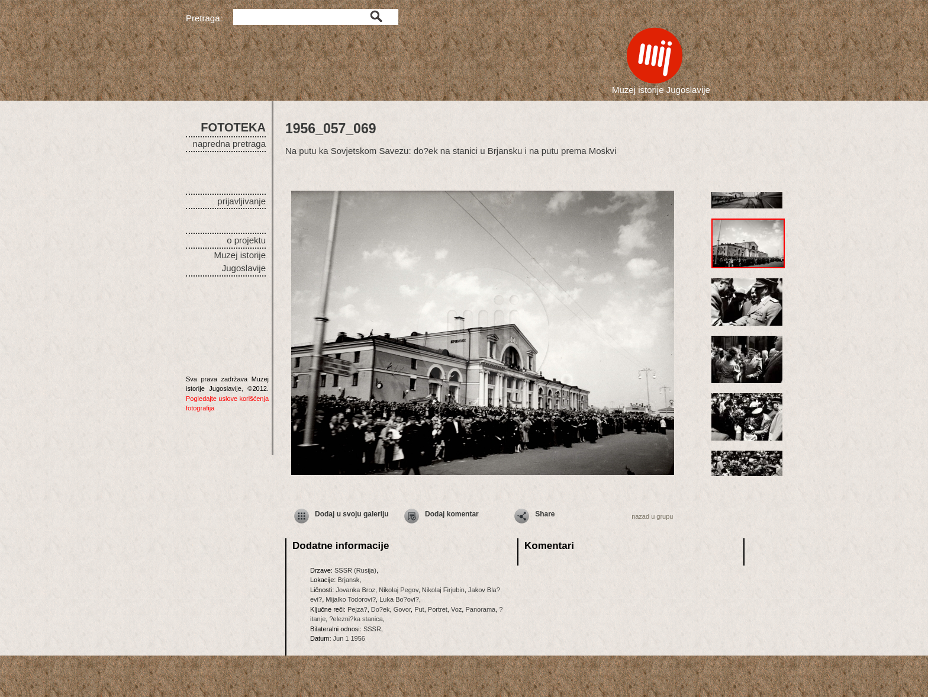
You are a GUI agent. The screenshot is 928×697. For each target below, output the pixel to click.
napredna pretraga (229, 144)
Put (419, 609)
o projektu (246, 240)
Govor (402, 609)
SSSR (372, 628)
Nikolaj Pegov (398, 589)
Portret (437, 609)
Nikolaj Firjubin (443, 589)
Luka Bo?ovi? (399, 599)
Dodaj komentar (452, 514)
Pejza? (357, 609)
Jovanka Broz (355, 589)
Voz (456, 609)
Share (545, 514)
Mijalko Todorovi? (351, 599)
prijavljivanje (241, 201)
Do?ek (380, 609)
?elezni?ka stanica (356, 618)
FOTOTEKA (233, 127)
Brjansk (348, 579)
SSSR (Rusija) (355, 570)
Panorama (480, 609)
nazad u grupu (652, 516)
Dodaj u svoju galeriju (352, 514)
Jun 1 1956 (349, 638)
